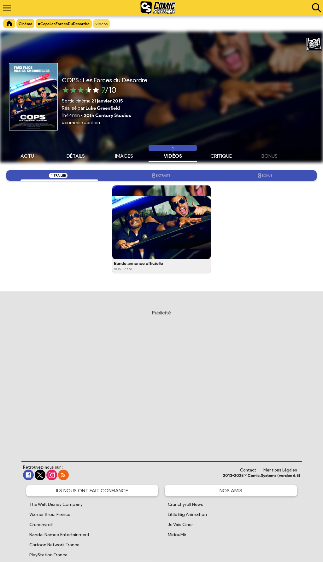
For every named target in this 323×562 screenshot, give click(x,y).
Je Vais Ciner (180, 524)
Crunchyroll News (185, 504)
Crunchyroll (41, 524)
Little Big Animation (187, 514)
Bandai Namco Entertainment (59, 534)
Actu (27, 155)
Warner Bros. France (49, 514)
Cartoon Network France (54, 544)
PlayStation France (48, 555)
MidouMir (177, 534)
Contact (248, 470)
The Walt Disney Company (56, 504)
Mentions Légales (280, 470)
